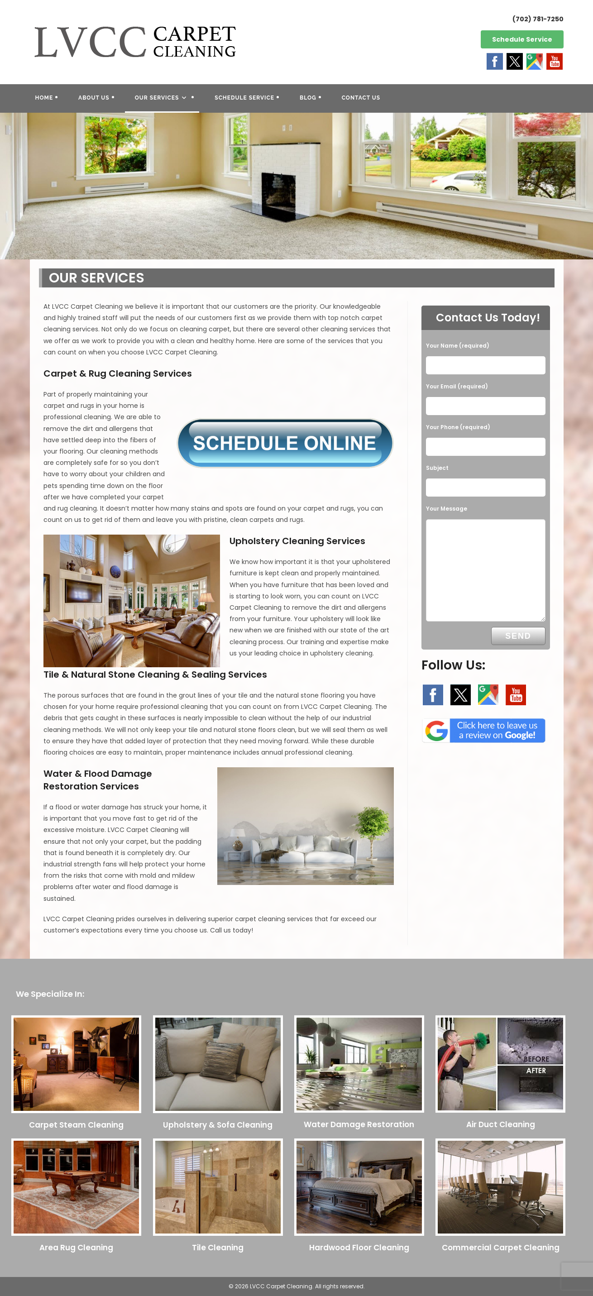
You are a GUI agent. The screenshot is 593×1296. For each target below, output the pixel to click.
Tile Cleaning (218, 1247)
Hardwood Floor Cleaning (359, 1247)
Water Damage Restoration (359, 1124)
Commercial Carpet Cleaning (501, 1247)
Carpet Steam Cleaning (76, 1124)
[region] (296, 186)
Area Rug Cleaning (76, 1247)
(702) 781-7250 (538, 19)
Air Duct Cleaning (500, 1124)
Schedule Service (522, 39)
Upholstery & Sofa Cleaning (218, 1124)
